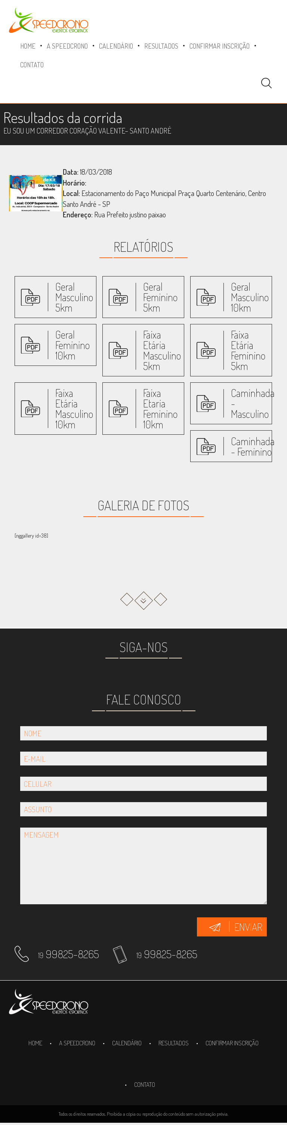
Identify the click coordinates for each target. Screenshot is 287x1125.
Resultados (161, 46)
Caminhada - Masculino (253, 403)
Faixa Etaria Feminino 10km (160, 408)
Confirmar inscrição (219, 46)
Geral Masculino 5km (74, 297)
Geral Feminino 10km (72, 345)
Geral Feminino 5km (160, 297)
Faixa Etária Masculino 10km (74, 408)
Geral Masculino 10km (250, 297)
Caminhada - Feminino (253, 446)
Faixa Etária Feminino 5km (248, 350)
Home (28, 46)
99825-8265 (68, 954)
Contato (32, 65)
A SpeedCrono (67, 46)
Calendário (116, 46)
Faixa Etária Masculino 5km (162, 350)
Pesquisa (266, 83)
